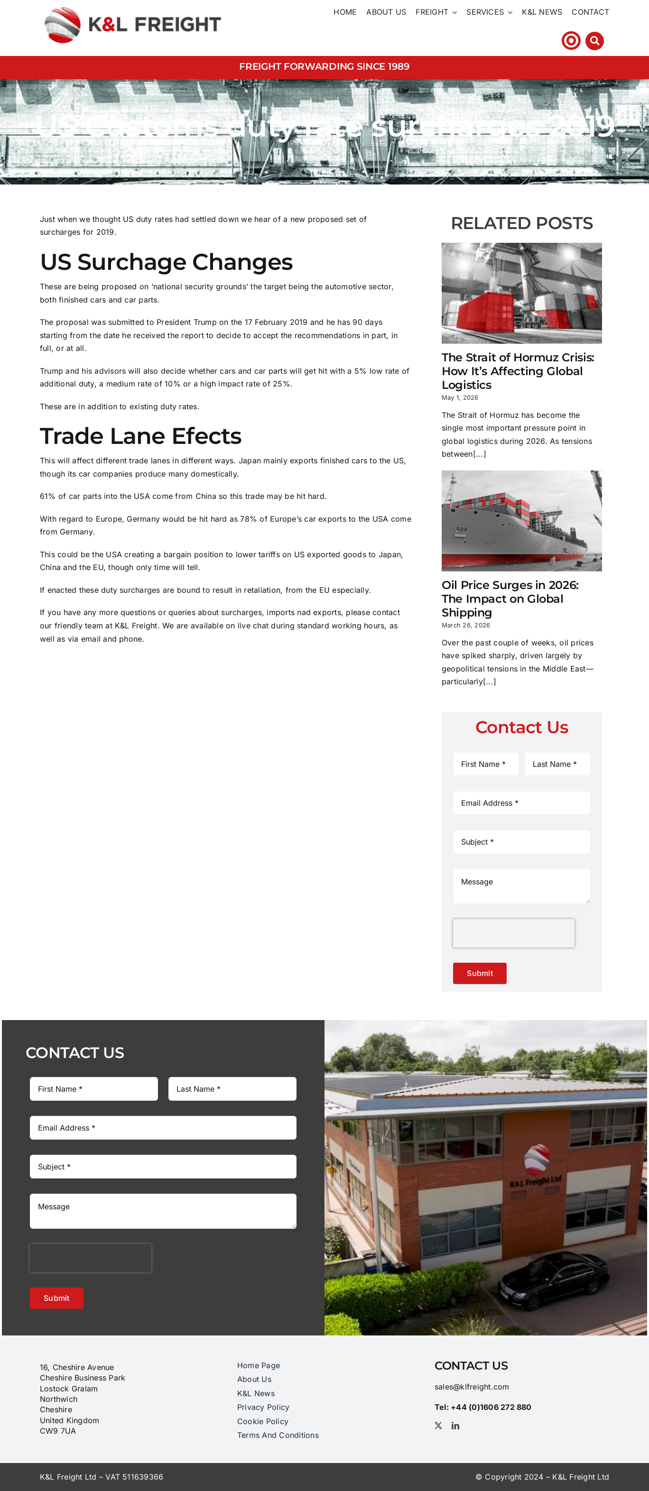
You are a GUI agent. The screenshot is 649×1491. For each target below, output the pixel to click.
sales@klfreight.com (472, 1386)
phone (130, 639)
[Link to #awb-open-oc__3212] (594, 41)
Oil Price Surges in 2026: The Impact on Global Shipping (510, 598)
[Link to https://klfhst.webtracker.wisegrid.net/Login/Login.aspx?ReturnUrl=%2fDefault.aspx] (571, 40)
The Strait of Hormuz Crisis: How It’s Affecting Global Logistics (518, 371)
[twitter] (438, 1425)
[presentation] (514, 933)
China (205, 496)
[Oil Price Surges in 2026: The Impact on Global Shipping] (522, 520)
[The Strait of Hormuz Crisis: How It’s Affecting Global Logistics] (522, 293)
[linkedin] (455, 1425)
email (91, 639)
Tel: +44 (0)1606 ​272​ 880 (503, 40)
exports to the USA (353, 519)
